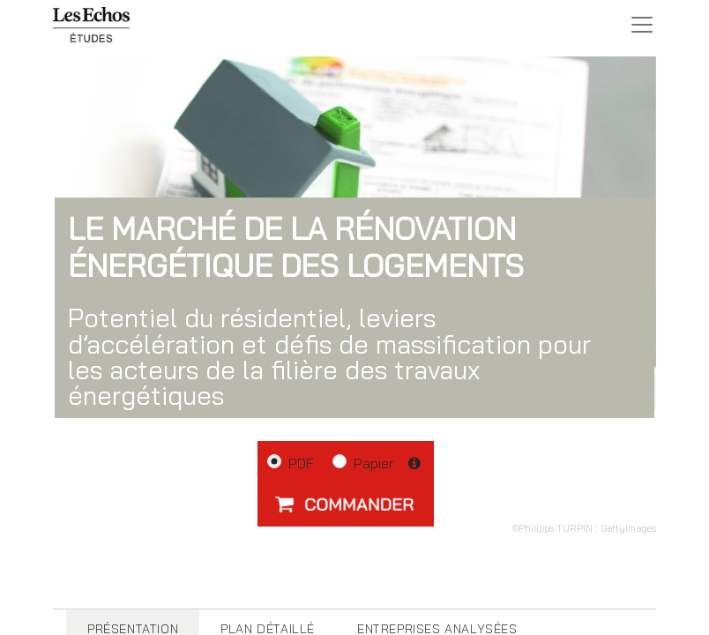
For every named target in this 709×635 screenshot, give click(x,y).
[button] (345, 504)
